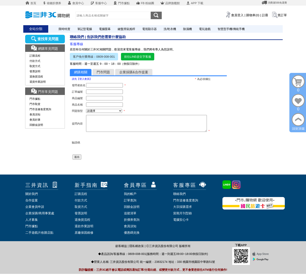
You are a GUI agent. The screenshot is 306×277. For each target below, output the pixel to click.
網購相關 (80, 72)
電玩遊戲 (205, 29)
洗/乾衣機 (170, 29)
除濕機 (187, 29)
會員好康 (35, 119)
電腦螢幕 (105, 29)
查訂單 (282, 15)
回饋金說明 (36, 124)
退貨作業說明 (38, 81)
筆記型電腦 (84, 29)
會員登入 (237, 15)
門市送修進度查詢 (40, 109)
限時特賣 (64, 29)
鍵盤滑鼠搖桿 (126, 29)
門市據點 (121, 3)
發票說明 (35, 71)
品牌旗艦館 (170, 3)
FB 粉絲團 (145, 3)
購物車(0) (252, 15)
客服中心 (98, 3)
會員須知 (35, 114)
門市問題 (103, 72)
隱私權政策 (136, 249)
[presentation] (117, 146)
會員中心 (75, 3)
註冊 (265, 15)
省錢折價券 (51, 3)
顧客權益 (121, 249)
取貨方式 (35, 66)
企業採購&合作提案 (133, 72)
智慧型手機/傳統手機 (231, 29)
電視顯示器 (149, 29)
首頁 (30, 3)
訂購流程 (35, 55)
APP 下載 (194, 3)
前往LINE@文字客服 (137, 56)
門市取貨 (35, 104)
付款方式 (35, 60)
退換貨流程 (36, 76)
